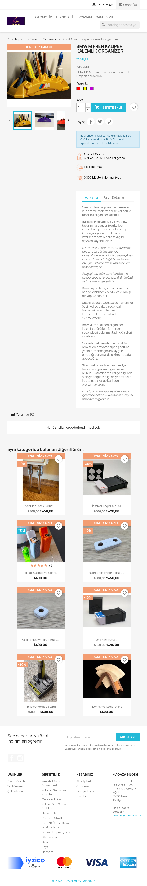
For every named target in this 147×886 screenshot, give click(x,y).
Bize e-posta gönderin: (121, 809)
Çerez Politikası (52, 799)
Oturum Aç (83, 786)
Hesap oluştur (85, 791)
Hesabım (47, 852)
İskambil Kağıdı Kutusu (106, 506)
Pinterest (109, 121)
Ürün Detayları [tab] (114, 198)
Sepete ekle (108, 107)
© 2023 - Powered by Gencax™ (73, 881)
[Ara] (120, 25)
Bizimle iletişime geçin (56, 832)
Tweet (100, 121)
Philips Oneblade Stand (40, 706)
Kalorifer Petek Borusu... (40, 506)
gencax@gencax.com (127, 815)
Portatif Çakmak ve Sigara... (40, 573)
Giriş (45, 842)
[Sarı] (85, 89)
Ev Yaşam (84, 17)
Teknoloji (64, 17)
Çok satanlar (15, 791)
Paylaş (91, 121)
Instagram (20, 758)
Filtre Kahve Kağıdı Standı (106, 706)
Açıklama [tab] (91, 198)
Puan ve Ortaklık (52, 818)
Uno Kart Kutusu (106, 640)
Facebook (12, 758)
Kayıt (45, 847)
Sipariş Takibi (84, 781)
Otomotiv (43, 17)
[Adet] (81, 107)
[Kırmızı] (78, 89)
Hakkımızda (49, 813)
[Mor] (92, 89)
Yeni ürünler (15, 786)
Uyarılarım (82, 796)
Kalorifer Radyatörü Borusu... (41, 640)
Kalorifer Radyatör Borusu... (106, 573)
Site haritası (49, 837)
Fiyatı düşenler (17, 781)
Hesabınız (84, 774)
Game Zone (105, 17)
